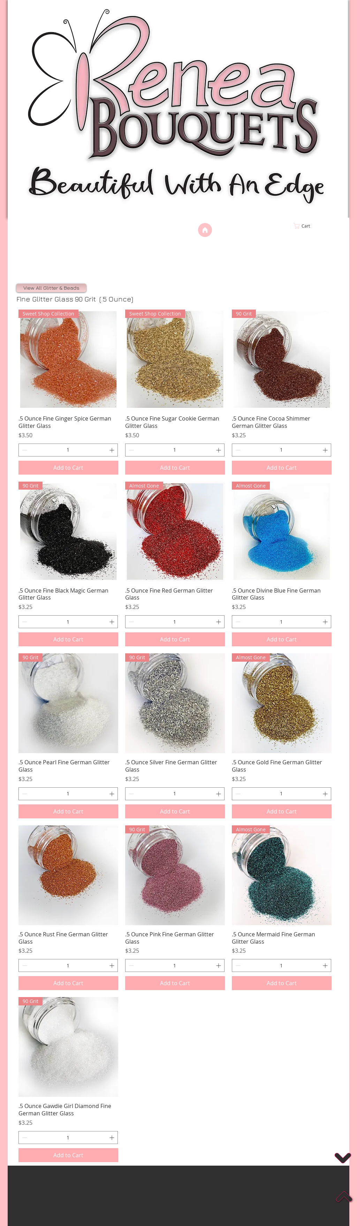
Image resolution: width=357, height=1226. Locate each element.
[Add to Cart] (68, 468)
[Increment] (112, 450)
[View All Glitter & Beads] (51, 288)
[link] (316, 226)
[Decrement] (24, 450)
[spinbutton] (68, 450)
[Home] (205, 230)
